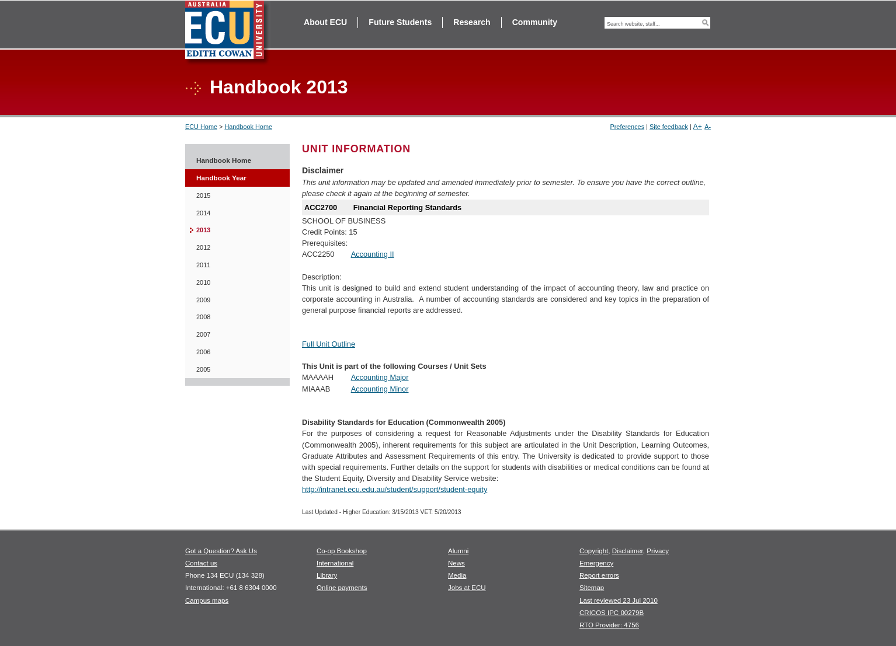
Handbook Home (248, 126)
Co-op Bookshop (342, 550)
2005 (203, 369)
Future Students (400, 22)
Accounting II (372, 254)
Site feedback (669, 126)
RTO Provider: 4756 (609, 624)
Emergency (596, 563)
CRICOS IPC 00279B (611, 612)
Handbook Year (221, 178)
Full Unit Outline (328, 344)
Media (457, 575)
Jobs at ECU (467, 587)
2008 (203, 316)
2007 (203, 334)
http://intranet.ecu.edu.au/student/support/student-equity (394, 489)
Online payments (342, 587)
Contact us (201, 563)
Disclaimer (627, 550)
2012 (203, 247)
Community (534, 22)
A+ (697, 127)
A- (707, 126)
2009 (203, 299)
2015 (203, 195)
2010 (203, 282)
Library (327, 575)
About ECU (325, 22)
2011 (203, 264)
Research (471, 22)
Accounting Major (380, 377)
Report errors (599, 575)
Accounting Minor (380, 389)
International (335, 563)
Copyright (593, 550)
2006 (203, 351)
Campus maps (206, 600)
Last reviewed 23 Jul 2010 (618, 600)
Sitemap (591, 587)
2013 (203, 229)
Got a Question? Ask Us (221, 550)
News (456, 563)
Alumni (458, 550)
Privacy (658, 550)
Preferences (627, 126)
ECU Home (201, 126)
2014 (203, 213)
